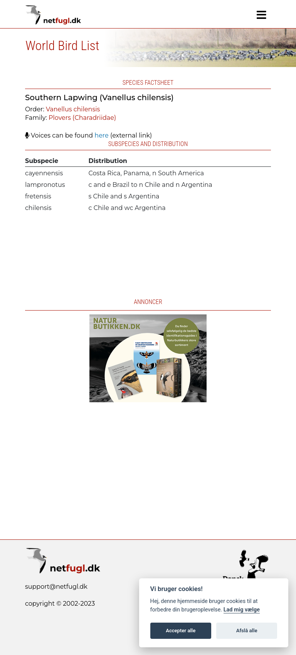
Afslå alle (246, 630)
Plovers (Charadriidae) (82, 117)
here (101, 135)
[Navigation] (261, 15)
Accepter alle (180, 630)
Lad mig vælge (242, 609)
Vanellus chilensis (73, 109)
